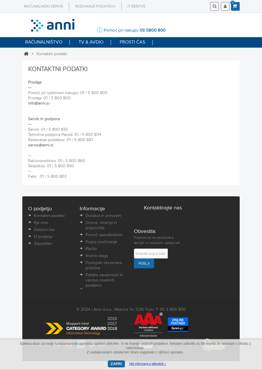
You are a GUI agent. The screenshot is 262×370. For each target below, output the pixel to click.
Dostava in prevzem (103, 215)
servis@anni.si (40, 145)
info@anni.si (38, 103)
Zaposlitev (43, 243)
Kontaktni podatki (49, 215)
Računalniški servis (43, 6)
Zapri (116, 364)
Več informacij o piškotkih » (147, 364)
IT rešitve (136, 6)
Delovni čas (44, 229)
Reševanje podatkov (95, 6)
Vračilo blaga (96, 256)
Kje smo (41, 222)
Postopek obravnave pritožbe (103, 265)
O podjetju (43, 236)
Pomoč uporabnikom (103, 235)
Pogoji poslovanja (101, 242)
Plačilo (91, 249)
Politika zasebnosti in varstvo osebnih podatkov (104, 280)
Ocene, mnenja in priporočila (101, 225)
